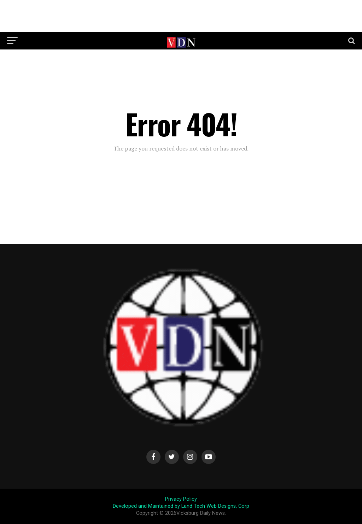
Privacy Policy (181, 499)
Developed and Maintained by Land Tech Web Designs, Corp (181, 506)
